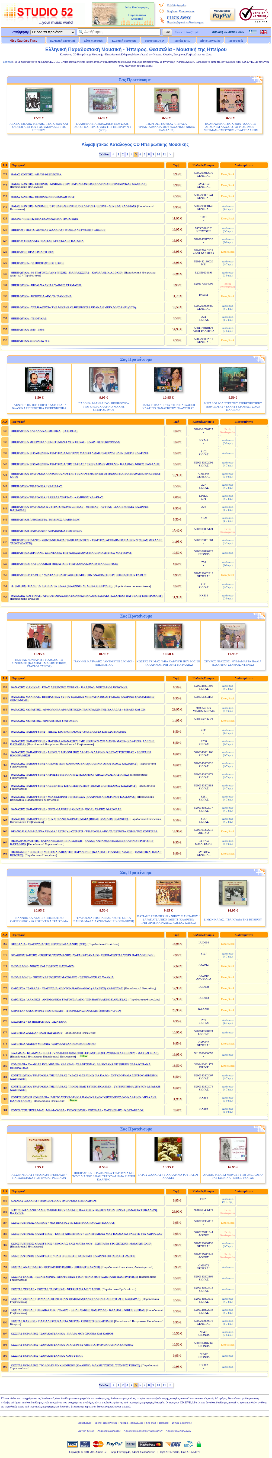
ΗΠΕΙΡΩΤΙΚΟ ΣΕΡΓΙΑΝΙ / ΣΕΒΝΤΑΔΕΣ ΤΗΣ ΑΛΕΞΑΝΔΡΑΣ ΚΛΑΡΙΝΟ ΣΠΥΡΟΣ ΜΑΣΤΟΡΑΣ (71, 552)
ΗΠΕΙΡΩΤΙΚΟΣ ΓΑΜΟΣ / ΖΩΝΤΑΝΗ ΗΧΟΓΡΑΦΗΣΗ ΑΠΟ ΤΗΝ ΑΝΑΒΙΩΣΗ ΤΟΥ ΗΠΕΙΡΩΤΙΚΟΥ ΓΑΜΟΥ (78, 574)
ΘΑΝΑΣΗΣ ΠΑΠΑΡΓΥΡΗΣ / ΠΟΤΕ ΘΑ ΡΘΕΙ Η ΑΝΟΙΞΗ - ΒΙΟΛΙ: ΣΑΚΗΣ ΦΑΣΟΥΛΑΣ (66, 809)
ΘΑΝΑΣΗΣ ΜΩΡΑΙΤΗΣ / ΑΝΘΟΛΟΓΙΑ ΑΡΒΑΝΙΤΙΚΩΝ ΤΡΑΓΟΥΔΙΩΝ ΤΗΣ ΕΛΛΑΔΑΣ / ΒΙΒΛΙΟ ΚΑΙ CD (78, 709)
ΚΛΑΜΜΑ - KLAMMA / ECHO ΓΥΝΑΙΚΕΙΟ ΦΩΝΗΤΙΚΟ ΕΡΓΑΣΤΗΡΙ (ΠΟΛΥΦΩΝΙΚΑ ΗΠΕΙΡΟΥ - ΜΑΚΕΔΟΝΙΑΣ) (84, 1053)
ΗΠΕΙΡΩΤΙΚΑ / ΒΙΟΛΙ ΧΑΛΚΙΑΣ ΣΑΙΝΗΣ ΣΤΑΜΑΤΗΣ (46, 285)
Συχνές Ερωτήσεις (182, 1422)
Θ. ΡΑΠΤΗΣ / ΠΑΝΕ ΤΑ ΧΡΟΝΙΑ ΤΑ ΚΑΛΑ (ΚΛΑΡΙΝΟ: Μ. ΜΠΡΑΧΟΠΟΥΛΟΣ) (61, 586)
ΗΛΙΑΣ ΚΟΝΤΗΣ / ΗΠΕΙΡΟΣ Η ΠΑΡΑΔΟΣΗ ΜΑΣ (43, 196)
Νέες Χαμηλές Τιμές (23, 40)
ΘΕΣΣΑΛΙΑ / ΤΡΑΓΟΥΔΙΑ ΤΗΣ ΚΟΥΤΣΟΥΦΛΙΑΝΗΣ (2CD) (48, 944)
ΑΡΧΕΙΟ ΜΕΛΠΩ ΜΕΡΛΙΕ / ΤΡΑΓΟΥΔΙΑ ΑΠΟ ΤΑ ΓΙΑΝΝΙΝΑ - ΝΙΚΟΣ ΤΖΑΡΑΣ (233, 1176)
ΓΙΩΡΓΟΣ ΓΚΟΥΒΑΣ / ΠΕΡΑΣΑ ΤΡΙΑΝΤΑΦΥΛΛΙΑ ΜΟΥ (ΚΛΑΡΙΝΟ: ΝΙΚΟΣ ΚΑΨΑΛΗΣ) (166, 127)
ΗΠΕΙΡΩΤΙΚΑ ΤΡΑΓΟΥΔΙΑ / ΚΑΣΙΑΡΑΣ (36, 486)
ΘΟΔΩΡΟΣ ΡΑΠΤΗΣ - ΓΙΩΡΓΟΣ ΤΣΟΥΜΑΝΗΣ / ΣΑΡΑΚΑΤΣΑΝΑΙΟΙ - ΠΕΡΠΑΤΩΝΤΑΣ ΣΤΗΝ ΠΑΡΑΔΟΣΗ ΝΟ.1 (83, 955)
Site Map (151, 1422)
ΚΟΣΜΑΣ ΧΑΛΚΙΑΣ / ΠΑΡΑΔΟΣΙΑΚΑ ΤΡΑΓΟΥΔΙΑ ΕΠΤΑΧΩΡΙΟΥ (54, 1200)
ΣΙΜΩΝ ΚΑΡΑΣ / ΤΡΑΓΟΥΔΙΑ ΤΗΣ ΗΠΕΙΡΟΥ (233, 919)
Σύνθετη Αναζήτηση (187, 32)
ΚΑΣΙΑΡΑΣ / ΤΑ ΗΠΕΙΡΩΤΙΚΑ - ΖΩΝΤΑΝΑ (39, 1021)
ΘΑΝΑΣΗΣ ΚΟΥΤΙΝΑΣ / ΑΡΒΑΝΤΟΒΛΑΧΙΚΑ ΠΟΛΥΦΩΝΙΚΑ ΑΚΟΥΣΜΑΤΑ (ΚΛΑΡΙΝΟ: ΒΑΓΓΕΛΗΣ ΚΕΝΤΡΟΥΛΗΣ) (86, 595)
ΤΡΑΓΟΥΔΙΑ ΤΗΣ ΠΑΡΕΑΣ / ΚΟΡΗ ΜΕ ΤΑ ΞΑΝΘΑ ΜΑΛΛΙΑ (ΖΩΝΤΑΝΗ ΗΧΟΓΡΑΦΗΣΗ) (103, 919)
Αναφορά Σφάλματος (108, 1430)
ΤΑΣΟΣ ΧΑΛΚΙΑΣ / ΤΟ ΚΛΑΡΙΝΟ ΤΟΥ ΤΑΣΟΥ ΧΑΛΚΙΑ (168, 1176)
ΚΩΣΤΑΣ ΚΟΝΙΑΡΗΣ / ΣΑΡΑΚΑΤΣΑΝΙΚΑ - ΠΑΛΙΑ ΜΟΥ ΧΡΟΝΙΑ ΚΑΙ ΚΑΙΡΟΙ (62, 1333)
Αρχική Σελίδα (86, 1430)
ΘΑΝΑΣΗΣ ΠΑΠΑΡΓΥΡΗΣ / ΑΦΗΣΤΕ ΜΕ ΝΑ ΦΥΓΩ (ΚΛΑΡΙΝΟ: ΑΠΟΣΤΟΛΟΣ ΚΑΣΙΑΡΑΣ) (70, 774)
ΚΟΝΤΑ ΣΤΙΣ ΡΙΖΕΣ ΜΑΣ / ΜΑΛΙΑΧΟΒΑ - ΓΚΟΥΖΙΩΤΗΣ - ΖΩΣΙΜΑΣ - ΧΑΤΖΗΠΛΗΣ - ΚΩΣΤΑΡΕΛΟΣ (77, 1110)
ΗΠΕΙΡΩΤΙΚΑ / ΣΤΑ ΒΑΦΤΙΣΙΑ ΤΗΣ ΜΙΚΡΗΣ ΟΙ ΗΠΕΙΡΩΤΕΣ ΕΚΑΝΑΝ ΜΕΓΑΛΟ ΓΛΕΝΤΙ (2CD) (73, 307)
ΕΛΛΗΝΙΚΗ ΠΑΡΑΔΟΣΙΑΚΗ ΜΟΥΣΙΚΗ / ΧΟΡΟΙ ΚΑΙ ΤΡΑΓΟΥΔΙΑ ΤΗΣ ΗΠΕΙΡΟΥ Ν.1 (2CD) (102, 127)
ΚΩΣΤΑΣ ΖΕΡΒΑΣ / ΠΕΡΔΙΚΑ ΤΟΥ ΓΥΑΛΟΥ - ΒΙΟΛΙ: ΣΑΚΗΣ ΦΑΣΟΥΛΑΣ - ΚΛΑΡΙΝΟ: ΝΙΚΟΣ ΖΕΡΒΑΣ (78, 1310)
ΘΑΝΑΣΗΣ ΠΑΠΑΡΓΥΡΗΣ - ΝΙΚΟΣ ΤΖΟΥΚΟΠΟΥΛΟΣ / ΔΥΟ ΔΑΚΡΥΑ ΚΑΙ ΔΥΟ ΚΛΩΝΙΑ (68, 731)
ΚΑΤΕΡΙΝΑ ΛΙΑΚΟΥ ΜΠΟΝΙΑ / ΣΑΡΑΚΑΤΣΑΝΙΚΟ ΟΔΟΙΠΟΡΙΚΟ (53, 1043)
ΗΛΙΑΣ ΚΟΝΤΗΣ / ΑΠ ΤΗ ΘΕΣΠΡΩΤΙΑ (36, 174)
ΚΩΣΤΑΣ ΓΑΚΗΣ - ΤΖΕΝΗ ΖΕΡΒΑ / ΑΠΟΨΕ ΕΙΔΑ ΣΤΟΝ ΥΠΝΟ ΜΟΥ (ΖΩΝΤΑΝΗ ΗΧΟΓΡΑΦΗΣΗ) (74, 1276)
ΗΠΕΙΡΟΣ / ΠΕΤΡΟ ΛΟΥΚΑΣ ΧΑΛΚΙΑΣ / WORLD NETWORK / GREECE (58, 229)
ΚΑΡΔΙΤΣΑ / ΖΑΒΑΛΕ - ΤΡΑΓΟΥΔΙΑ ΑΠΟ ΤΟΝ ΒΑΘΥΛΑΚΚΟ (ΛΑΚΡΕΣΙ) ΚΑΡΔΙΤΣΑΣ (67, 988)
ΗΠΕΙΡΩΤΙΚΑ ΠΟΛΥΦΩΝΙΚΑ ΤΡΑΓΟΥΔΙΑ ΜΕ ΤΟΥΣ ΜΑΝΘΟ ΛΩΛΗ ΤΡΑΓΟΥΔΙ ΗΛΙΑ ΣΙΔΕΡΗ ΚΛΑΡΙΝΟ (79, 453)
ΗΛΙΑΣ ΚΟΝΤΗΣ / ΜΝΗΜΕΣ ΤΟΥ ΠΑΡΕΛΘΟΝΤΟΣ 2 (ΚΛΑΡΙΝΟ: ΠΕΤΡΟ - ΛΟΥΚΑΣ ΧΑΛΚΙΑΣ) (73, 206)
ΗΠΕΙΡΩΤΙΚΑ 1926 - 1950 (27, 329)
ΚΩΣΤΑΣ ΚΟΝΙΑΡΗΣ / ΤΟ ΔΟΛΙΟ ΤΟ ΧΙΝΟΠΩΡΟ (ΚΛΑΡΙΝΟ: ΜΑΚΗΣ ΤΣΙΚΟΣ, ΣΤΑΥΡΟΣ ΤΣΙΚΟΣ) (39, 663)
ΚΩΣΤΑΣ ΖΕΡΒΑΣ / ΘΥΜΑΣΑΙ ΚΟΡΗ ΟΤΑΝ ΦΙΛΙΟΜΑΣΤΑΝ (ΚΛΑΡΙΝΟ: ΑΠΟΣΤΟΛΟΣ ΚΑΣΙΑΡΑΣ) (75, 1298)
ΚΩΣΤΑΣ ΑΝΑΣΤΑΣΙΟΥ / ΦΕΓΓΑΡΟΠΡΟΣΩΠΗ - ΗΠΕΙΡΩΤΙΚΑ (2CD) (55, 1267)
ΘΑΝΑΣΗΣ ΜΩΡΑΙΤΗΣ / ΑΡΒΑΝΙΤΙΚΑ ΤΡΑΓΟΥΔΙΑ (44, 720)
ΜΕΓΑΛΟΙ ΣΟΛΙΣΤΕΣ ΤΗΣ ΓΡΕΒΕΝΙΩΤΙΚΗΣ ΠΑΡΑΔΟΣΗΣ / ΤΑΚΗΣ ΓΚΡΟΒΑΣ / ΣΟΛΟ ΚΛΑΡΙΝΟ (233, 406)
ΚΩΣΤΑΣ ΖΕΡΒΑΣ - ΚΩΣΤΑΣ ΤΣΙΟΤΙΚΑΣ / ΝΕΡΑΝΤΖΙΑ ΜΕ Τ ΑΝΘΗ (55, 1289)
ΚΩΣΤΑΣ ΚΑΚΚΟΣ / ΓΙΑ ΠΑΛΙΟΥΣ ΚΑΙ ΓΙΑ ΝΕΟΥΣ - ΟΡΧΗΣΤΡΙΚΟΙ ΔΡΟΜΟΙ (62, 1321)
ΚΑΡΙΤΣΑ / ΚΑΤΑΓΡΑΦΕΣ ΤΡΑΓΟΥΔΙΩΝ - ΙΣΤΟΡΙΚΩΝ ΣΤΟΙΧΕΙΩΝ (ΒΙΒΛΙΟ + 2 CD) (66, 1010)
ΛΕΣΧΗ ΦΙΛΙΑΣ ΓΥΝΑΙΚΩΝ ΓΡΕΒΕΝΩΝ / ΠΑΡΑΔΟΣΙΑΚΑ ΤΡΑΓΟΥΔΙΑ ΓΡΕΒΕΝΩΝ (39, 1176)
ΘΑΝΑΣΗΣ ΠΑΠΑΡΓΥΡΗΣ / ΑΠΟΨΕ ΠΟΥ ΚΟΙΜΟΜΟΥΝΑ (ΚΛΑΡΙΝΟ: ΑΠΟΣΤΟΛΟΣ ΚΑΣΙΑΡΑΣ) (74, 763)
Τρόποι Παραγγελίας (105, 1422)
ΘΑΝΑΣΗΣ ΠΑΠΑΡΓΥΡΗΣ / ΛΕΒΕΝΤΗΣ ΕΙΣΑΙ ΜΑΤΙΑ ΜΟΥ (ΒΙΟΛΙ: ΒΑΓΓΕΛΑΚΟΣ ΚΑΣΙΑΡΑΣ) (73, 785)
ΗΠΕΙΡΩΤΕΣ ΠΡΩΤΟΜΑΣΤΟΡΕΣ (32, 251)
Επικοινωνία (186, 11)
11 (164, 154)
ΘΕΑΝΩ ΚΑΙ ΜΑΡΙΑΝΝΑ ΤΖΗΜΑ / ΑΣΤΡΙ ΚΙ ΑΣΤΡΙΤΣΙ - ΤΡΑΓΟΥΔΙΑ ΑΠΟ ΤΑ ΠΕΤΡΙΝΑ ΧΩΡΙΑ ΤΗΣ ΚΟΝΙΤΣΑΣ (84, 831)
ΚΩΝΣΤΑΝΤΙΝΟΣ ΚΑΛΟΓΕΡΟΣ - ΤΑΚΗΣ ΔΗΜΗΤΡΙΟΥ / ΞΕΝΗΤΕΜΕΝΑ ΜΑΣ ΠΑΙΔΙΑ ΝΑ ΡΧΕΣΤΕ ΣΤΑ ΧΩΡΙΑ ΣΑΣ (86, 1233)
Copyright (74, 1451)
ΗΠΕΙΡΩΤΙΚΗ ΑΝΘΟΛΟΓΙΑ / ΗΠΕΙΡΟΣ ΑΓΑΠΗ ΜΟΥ (45, 519)
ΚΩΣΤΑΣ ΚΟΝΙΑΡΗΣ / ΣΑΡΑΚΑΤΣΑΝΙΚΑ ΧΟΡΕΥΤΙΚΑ (47, 1355)
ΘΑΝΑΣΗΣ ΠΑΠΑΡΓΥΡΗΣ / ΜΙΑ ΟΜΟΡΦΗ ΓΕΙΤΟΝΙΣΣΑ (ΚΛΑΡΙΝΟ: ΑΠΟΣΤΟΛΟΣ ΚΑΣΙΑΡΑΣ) (73, 796)
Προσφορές (236, 40)
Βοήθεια (172, 11)
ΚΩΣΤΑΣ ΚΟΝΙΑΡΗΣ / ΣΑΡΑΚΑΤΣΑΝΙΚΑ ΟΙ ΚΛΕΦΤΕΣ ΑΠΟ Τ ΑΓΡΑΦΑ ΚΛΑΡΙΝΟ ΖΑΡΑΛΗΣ (72, 1344)
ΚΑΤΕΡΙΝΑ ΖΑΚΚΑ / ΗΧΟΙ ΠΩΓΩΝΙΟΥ (36, 1032)
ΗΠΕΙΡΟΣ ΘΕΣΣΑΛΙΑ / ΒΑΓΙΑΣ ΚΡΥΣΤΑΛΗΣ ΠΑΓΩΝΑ (47, 240)
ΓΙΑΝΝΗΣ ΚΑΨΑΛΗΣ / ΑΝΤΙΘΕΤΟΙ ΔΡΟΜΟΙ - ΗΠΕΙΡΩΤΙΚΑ (103, 663)
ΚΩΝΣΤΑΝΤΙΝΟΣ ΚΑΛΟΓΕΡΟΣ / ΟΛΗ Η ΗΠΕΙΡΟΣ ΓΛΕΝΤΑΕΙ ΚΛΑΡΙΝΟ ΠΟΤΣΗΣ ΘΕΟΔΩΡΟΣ (73, 1255)
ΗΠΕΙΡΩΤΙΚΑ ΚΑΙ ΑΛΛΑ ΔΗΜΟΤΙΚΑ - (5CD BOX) (44, 430)
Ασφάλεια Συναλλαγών (178, 1430)
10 (158, 154)
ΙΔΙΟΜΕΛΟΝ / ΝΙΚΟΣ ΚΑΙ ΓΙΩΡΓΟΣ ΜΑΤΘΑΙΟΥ (42, 966)
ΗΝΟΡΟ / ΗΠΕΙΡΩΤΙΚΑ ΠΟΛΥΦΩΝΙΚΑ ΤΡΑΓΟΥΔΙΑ (44, 218)
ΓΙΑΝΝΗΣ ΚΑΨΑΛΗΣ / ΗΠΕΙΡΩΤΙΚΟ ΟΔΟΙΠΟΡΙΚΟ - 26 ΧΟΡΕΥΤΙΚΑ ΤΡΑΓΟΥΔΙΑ (39, 919)
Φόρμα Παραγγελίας (131, 1422)
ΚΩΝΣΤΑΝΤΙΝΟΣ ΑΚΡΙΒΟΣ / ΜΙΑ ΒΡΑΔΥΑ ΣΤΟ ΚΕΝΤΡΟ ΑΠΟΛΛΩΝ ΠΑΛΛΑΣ (63, 1222)
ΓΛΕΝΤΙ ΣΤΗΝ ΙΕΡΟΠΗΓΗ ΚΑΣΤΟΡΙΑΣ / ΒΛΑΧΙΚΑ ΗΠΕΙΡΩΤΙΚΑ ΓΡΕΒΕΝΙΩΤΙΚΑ (39, 406)
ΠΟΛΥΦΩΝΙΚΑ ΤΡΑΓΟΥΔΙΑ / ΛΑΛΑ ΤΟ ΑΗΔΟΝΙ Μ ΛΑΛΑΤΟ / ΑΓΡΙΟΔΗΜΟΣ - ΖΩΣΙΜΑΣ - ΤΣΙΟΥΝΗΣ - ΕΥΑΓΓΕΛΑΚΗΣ (230, 127)
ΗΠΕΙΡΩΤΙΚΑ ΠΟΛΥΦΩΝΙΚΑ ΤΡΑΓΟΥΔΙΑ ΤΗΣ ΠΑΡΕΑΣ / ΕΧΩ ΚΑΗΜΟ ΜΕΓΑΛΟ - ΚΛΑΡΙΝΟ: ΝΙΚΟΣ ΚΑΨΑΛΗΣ (85, 464)
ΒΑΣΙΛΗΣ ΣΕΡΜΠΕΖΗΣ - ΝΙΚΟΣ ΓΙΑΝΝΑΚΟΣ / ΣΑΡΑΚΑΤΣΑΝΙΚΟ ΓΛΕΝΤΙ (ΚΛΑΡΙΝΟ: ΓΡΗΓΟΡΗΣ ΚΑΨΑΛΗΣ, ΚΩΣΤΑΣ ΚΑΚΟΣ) (168, 919)
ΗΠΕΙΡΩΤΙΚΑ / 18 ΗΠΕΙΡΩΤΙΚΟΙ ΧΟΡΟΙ (37, 263)
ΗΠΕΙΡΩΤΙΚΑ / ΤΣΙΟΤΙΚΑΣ (29, 318)
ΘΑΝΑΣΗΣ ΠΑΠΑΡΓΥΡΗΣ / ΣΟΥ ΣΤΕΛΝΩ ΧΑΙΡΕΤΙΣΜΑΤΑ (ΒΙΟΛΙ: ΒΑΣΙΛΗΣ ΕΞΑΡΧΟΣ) (69, 818)
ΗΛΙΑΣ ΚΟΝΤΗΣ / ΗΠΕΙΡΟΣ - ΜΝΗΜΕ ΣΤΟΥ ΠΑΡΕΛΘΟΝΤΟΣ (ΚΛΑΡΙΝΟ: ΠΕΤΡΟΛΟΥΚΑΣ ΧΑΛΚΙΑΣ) (78, 183)
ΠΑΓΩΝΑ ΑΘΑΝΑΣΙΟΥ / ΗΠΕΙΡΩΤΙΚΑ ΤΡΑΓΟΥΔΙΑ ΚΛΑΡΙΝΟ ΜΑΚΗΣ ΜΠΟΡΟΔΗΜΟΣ (103, 406)
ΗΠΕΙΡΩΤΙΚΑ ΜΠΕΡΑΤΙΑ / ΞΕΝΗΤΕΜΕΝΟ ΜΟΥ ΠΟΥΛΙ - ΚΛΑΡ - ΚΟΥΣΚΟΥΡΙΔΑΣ (65, 441)
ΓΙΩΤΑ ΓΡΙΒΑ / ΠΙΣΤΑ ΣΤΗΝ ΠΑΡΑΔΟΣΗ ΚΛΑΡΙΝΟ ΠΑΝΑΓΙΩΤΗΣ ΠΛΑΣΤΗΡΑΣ (168, 406)
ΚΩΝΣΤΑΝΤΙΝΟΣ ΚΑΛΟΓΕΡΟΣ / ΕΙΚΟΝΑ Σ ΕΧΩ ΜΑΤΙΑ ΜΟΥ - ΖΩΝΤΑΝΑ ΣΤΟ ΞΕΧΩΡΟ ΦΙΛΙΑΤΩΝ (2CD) (81, 1243)
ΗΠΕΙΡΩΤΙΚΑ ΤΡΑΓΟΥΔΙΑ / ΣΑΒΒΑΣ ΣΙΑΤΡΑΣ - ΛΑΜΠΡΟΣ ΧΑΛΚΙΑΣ (57, 497)
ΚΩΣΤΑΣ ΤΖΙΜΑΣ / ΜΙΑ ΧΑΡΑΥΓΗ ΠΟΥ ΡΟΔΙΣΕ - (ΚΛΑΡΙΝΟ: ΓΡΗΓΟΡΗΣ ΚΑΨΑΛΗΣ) (168, 663)
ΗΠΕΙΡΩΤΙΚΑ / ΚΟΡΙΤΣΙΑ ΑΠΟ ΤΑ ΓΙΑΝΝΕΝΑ (41, 296)
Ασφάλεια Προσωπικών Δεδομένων (143, 1430)
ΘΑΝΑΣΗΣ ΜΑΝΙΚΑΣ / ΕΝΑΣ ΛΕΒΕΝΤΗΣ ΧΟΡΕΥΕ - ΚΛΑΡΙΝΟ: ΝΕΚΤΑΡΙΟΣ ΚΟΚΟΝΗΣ (69, 687)
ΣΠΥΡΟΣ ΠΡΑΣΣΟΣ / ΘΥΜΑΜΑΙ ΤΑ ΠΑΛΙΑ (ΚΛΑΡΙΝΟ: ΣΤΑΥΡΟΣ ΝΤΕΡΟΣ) (232, 663)
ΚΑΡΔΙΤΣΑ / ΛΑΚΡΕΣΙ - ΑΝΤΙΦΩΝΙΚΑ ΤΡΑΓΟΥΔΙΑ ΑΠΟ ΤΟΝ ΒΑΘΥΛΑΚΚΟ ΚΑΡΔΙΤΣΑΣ (69, 999)
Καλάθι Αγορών (176, 5)
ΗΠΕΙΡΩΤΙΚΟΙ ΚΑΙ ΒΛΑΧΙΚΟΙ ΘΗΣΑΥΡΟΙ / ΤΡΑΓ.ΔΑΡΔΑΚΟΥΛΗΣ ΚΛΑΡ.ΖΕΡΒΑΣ (64, 563)
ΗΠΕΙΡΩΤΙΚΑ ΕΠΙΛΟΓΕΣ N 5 (30, 340)
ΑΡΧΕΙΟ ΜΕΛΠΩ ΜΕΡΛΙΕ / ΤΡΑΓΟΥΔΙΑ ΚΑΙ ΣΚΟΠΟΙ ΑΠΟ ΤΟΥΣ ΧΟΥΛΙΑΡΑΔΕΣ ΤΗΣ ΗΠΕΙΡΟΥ (38, 127)
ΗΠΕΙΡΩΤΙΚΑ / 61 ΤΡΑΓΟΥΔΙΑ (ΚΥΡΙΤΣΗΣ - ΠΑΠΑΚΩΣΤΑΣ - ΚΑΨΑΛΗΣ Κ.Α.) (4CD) (67, 272)
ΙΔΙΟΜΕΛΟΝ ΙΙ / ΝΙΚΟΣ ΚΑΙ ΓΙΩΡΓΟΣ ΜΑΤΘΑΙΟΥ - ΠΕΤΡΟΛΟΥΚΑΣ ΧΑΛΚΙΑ (62, 977)
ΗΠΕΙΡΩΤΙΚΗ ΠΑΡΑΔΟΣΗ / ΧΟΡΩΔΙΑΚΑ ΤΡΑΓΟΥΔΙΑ (46, 530)
